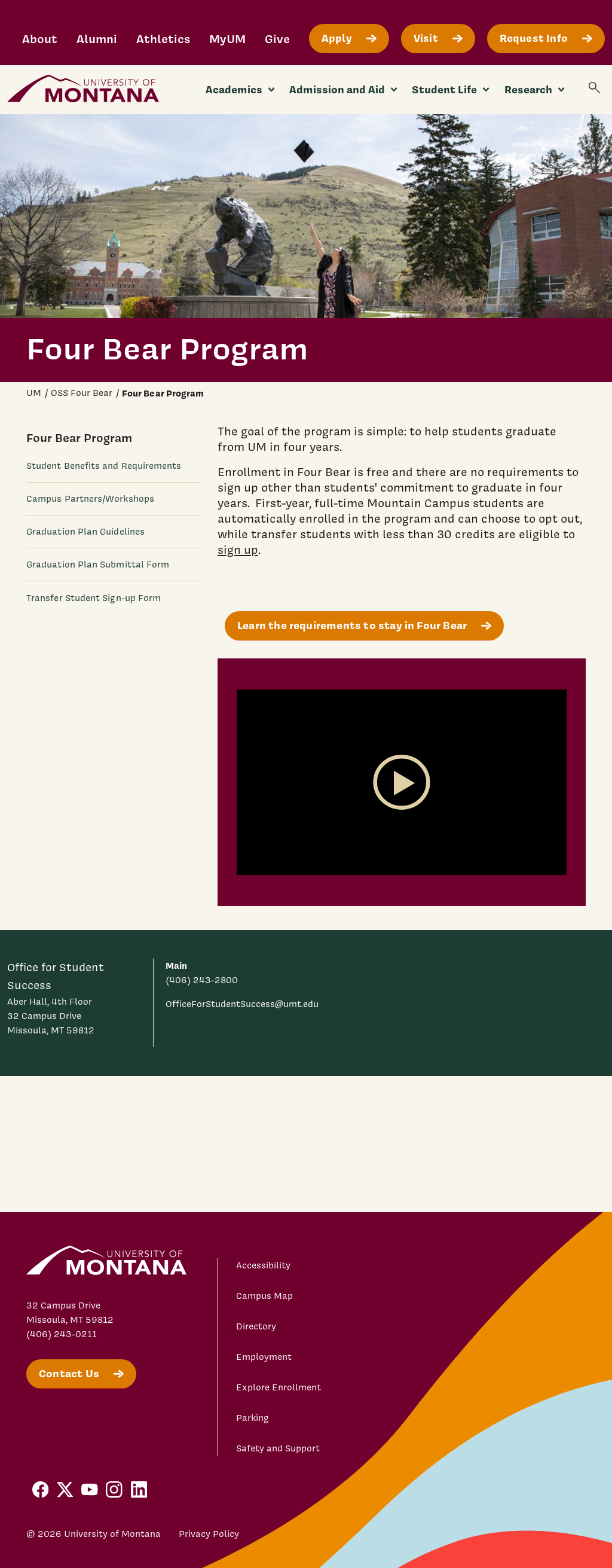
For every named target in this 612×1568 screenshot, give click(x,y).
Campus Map (264, 1296)
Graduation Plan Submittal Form (97, 565)
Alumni (96, 38)
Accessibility (263, 1265)
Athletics (163, 38)
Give (277, 38)
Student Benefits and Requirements (104, 466)
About (39, 38)
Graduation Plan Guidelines (85, 532)
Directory (256, 1326)
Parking (252, 1418)
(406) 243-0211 (61, 1334)
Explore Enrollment (278, 1387)
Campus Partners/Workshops (90, 499)
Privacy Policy (209, 1534)
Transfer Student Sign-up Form (93, 598)
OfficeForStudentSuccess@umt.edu (242, 1004)
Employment (264, 1357)
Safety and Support (278, 1448)
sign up (238, 549)
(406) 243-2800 (202, 980)
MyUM (227, 38)
